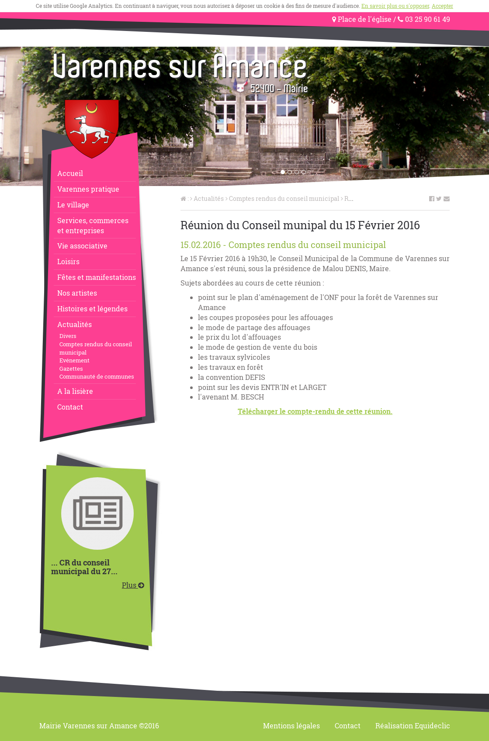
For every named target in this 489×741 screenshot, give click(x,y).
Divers (67, 336)
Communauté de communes (96, 376)
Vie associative (82, 245)
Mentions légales (291, 725)
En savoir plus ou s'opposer (395, 5)
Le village (73, 204)
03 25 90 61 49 (424, 19)
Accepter (442, 5)
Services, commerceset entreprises (92, 225)
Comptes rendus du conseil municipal (95, 348)
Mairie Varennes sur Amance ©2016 (99, 725)
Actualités (74, 324)
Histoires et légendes (92, 308)
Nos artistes (77, 292)
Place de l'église (362, 19)
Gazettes (71, 368)
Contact (70, 406)
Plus (133, 584)
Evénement (74, 360)
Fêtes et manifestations (96, 277)
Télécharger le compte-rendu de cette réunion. (315, 411)
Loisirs (68, 261)
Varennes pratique (88, 188)
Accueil (70, 173)
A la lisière (75, 391)
